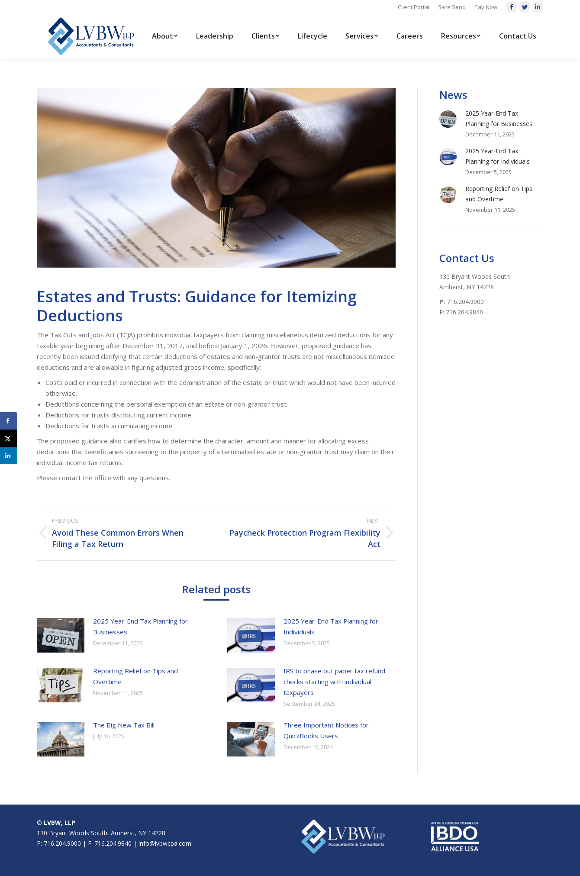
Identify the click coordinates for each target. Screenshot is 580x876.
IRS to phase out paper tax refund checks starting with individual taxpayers (334, 681)
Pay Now (485, 7)
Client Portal (413, 7)
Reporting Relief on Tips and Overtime (135, 676)
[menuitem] (165, 36)
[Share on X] (8, 438)
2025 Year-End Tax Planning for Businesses (140, 626)
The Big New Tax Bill (124, 725)
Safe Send (452, 7)
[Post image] (60, 635)
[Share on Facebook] (8, 421)
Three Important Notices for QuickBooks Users (326, 730)
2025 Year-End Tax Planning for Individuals (331, 626)
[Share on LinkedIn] (8, 455)
